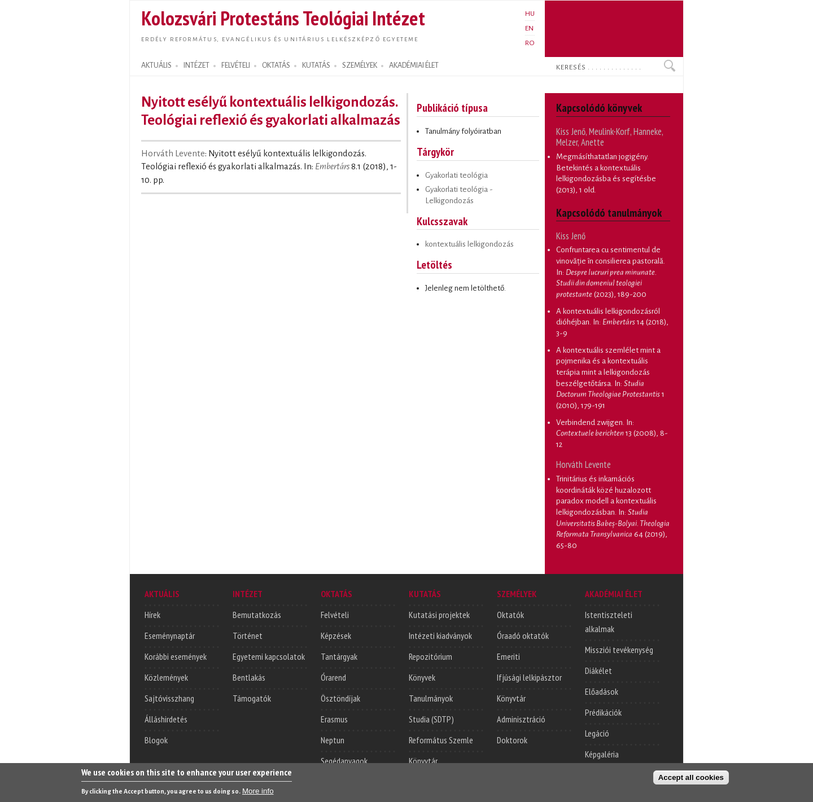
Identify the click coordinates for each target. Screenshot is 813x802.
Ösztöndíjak (340, 698)
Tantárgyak (339, 656)
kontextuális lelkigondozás (469, 244)
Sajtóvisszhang (169, 698)
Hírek (152, 614)
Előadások (601, 691)
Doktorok (512, 740)
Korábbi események (176, 656)
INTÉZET (196, 65)
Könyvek (422, 677)
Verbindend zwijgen (589, 422)
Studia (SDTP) (431, 719)
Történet (248, 635)
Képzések (336, 635)
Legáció (597, 733)
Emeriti (508, 656)
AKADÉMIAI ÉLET (414, 65)
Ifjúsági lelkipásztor (529, 677)
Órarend (333, 677)
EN (529, 28)
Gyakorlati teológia (456, 175)
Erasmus (334, 719)
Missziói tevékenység (619, 649)
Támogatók (252, 698)
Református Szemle (441, 740)
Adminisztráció (521, 719)
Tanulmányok (431, 698)
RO (530, 43)
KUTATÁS (316, 65)
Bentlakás (249, 677)
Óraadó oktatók (523, 635)
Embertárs (332, 166)
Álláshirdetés (166, 719)
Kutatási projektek (439, 614)
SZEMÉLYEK (359, 65)
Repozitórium (430, 656)
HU (530, 13)
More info (258, 794)
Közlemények (166, 677)
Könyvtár (423, 760)
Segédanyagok (344, 760)
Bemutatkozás (257, 614)
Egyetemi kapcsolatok (269, 656)
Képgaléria (602, 754)
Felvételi (335, 614)
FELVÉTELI (235, 65)
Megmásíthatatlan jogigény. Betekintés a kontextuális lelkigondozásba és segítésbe (606, 167)
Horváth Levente (173, 153)
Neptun (332, 740)
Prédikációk (603, 712)
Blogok (156, 740)
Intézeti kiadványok (440, 635)
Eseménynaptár (170, 635)
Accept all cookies (691, 781)
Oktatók (510, 614)
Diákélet (598, 670)
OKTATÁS (276, 65)
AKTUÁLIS (156, 65)
